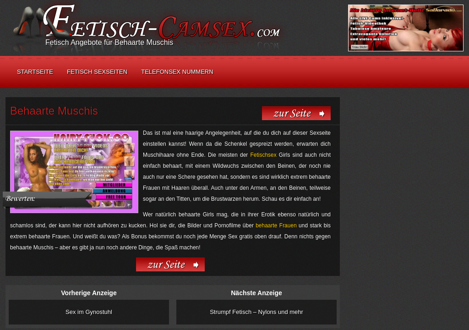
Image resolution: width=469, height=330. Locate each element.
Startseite (35, 71)
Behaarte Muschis (54, 110)
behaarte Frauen (276, 225)
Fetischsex (263, 155)
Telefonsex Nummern (177, 71)
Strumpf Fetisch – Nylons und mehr (256, 311)
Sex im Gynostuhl (88, 311)
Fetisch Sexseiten (97, 71)
